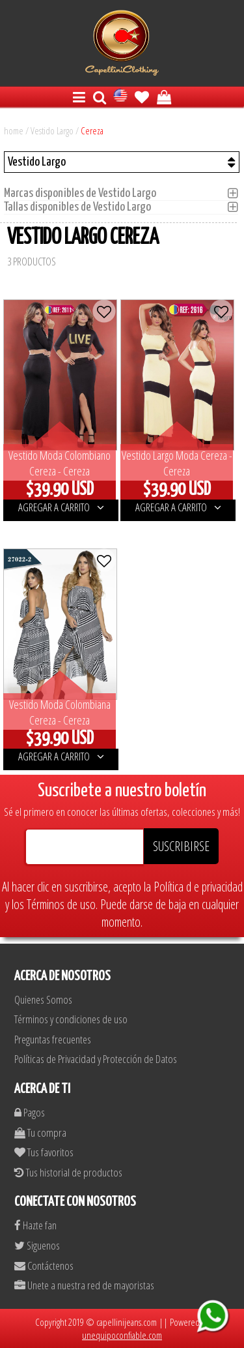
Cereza (92, 130)
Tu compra (40, 1132)
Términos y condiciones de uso (71, 1018)
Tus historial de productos (68, 1172)
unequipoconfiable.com (122, 1334)
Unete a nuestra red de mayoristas (84, 1285)
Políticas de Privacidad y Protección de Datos (95, 1058)
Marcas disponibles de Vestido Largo (84, 193)
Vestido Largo (52, 130)
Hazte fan (35, 1225)
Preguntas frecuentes (52, 1039)
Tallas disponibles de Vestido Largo (81, 207)
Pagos (29, 1112)
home (13, 130)
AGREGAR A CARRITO (61, 507)
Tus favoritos (44, 1152)
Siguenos (37, 1245)
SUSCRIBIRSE (181, 846)
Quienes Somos (43, 999)
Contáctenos (44, 1265)
